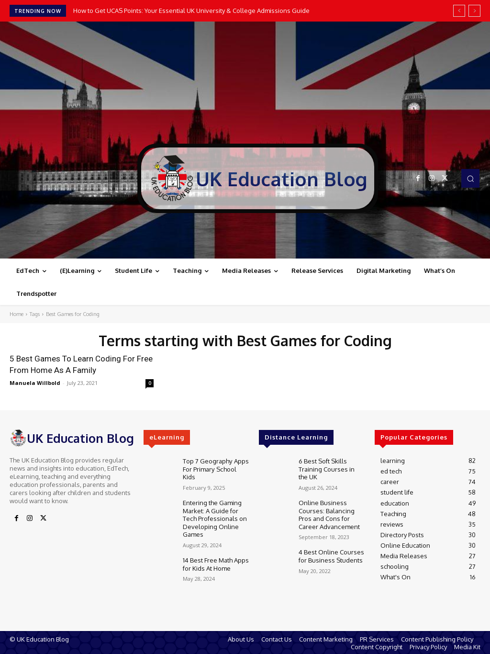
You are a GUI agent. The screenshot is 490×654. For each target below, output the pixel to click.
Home (16, 314)
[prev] (459, 11)
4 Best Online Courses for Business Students (331, 552)
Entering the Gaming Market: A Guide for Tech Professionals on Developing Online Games (214, 515)
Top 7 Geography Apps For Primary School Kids (215, 468)
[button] (470, 178)
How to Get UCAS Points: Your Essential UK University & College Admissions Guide (191, 10)
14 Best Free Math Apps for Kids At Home (215, 559)
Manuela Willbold (35, 382)
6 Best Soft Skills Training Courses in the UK (327, 468)
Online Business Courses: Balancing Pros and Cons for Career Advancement (329, 512)
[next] (474, 11)
